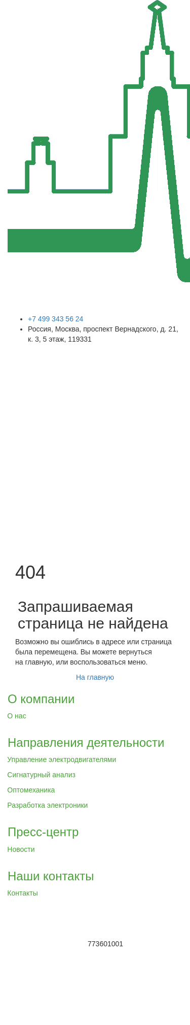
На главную (95, 677)
